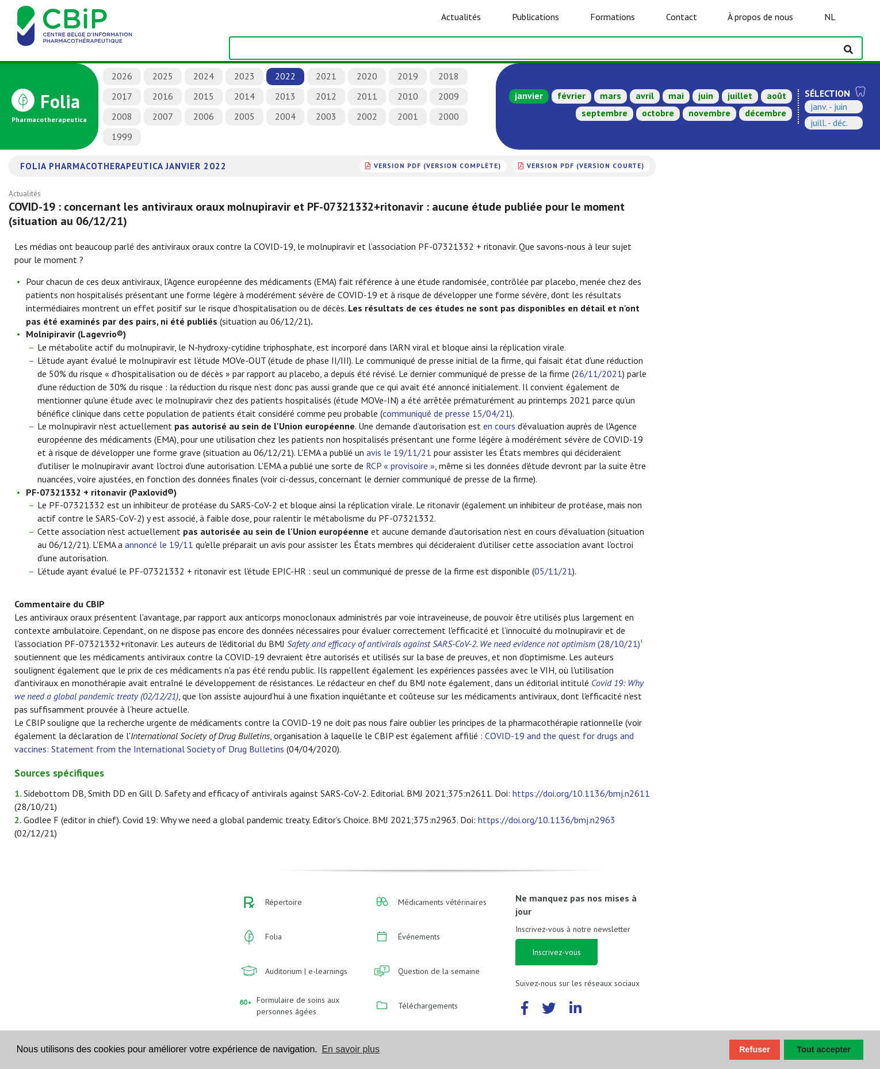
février (571, 95)
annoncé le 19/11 (159, 544)
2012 (326, 96)
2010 (407, 96)
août (776, 95)
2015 (203, 96)
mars (610, 95)
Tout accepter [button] (824, 1049)
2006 (203, 116)
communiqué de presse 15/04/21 (446, 413)
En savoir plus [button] (351, 1049)
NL (830, 16)
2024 (203, 76)
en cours (499, 426)
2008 (122, 116)
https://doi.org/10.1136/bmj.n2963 (546, 819)
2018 (448, 76)
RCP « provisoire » (400, 465)
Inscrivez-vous (556, 952)
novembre (709, 113)
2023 (244, 76)
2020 (367, 76)
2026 (122, 76)
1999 (122, 136)
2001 (407, 116)
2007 (162, 116)
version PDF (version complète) (437, 165)
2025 (162, 76)
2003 (326, 116)
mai (676, 95)
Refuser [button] (754, 1049)
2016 (162, 96)
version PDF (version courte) (585, 165)
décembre (765, 113)
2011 (367, 96)
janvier (529, 95)
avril (645, 95)
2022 (285, 76)
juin (705, 95)
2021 (326, 76)
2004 (285, 116)
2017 (122, 96)
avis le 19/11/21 (398, 452)
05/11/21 (553, 571)
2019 (407, 76)
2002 (367, 116)
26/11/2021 (598, 373)
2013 (285, 96)
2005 (244, 116)
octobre (658, 113)
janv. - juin (828, 106)
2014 (244, 96)
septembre (604, 113)
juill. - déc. (829, 122)
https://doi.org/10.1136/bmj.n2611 (581, 793)
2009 (448, 96)
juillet (740, 95)
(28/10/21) (463, 643)
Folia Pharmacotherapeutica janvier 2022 (123, 166)
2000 (448, 116)
